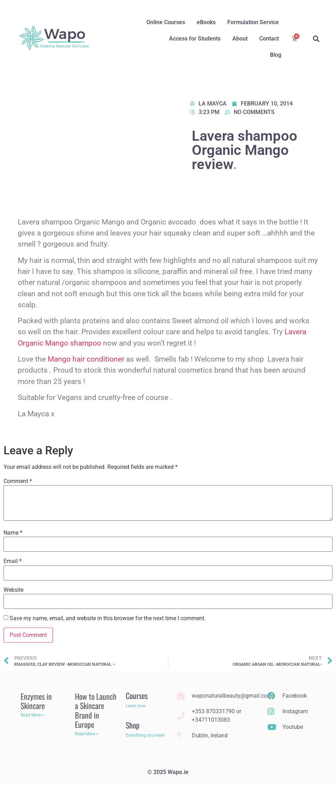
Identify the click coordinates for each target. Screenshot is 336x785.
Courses (137, 695)
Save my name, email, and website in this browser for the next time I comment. (108, 618)
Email (13, 561)
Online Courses (165, 22)
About (240, 38)
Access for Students (195, 38)
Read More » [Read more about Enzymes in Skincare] (32, 715)
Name (13, 533)
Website (13, 590)
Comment (18, 481)
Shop (133, 725)
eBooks (206, 22)
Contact (269, 38)
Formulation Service (253, 22)
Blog (275, 55)
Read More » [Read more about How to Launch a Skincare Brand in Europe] (86, 733)
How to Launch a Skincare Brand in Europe (95, 710)
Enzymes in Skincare (36, 701)
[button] (316, 39)
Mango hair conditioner (86, 359)
